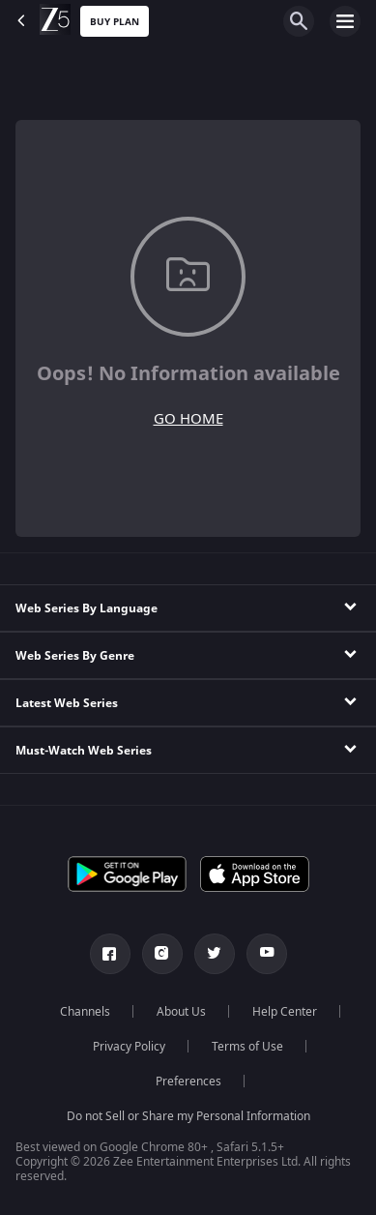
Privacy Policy (129, 1046)
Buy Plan (114, 22)
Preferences (188, 1081)
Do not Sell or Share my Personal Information (188, 1116)
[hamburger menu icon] (345, 21)
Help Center (284, 1012)
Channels (85, 1012)
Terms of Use (247, 1046)
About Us (181, 1012)
